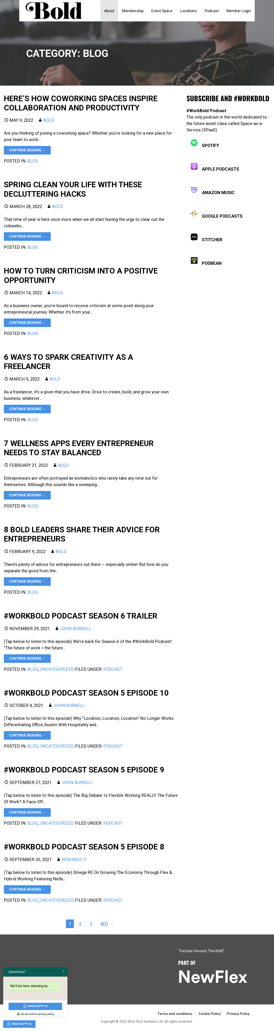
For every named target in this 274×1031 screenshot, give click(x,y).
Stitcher (206, 238)
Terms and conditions (174, 1014)
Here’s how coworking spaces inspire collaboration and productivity (81, 103)
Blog (32, 161)
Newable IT (74, 859)
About (109, 11)
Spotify (205, 143)
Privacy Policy (238, 1014)
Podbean (206, 261)
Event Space (162, 11)
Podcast (212, 11)
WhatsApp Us (35, 1006)
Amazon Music (213, 190)
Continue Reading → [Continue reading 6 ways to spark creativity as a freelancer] (27, 409)
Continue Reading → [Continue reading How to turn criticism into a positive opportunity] (27, 323)
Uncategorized (57, 669)
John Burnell (75, 628)
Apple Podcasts (215, 167)
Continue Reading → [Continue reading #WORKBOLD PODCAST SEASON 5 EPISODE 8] (27, 889)
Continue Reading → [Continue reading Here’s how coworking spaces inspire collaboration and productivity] (27, 150)
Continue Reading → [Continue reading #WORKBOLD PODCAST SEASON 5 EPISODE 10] (27, 735)
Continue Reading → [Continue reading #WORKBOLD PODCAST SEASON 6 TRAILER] (27, 658)
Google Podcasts (217, 214)
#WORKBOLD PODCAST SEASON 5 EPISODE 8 (84, 846)
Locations (188, 11)
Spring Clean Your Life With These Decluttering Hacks (73, 189)
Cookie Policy (209, 1014)
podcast (112, 669)
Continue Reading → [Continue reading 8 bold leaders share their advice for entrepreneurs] (27, 581)
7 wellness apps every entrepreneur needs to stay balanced (79, 448)
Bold (48, 120)
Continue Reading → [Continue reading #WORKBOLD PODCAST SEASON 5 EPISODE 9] (27, 812)
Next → (106, 924)
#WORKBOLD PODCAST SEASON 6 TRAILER (80, 615)
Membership (133, 11)
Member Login (238, 11)
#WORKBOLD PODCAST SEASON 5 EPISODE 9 (84, 769)
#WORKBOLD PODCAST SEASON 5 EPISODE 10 (86, 693)
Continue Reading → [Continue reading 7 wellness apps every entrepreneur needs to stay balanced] (27, 495)
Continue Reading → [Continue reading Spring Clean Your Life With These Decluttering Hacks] (27, 236)
